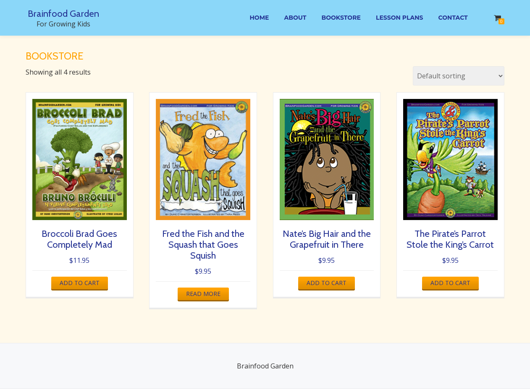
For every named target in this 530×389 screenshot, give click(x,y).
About (290, 18)
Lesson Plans (397, 18)
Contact (452, 18)
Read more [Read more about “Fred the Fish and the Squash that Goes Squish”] (203, 294)
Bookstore (337, 18)
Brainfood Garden (63, 13)
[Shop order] (458, 76)
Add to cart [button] (80, 283)
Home (252, 18)
